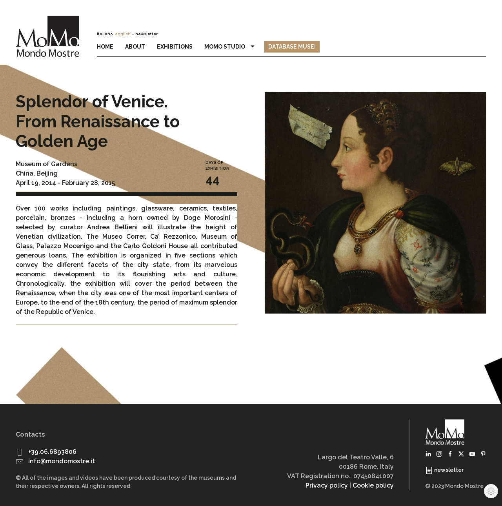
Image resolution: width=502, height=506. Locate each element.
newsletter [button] (146, 34)
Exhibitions (175, 47)
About (135, 47)
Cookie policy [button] (373, 485)
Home (105, 47)
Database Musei (292, 47)
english (123, 34)
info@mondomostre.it (61, 461)
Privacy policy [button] (327, 485)
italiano (105, 34)
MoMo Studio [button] (230, 47)
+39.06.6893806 (52, 451)
